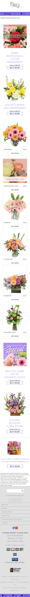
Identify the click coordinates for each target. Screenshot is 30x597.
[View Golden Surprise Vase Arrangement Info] (15, 88)
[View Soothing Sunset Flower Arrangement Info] (15, 243)
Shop (7, 13)
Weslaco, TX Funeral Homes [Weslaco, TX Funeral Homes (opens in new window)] (10, 576)
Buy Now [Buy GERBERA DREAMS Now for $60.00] (15, 153)
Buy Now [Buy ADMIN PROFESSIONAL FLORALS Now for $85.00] (15, 190)
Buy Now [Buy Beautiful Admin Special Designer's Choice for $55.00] (15, 382)
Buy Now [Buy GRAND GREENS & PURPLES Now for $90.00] (15, 336)
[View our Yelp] (16, 529)
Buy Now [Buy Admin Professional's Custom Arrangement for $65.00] (15, 67)
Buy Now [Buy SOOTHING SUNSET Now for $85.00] (15, 263)
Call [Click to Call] (5, 595)
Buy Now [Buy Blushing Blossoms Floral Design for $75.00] (15, 431)
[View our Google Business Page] (13, 529)
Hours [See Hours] (25, 595)
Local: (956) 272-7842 (15, 541)
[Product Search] (15, 491)
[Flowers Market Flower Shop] (15, 9)
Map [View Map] (15, 595)
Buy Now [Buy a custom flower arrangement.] (15, 466)
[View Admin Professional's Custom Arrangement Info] (15, 36)
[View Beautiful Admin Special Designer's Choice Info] (15, 354)
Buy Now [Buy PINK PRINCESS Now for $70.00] (15, 226)
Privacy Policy (7, 587)
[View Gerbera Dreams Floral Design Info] (15, 134)
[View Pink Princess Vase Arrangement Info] (15, 207)
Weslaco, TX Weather (7, 582)
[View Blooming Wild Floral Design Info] (15, 280)
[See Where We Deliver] (15, 500)
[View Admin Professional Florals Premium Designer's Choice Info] (15, 170)
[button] (15, 559)
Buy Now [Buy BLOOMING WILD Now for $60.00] (15, 299)
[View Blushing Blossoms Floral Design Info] (15, 403)
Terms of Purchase (20, 587)
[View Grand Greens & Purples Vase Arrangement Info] (15, 317)
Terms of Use (15, 590)
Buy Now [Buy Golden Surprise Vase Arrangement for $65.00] (15, 113)
